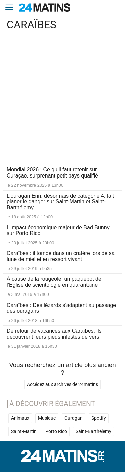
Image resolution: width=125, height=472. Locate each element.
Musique (47, 418)
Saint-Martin (24, 431)
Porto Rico (56, 431)
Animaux (20, 418)
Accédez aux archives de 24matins (62, 384)
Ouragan (73, 418)
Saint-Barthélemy (93, 431)
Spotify (98, 418)
